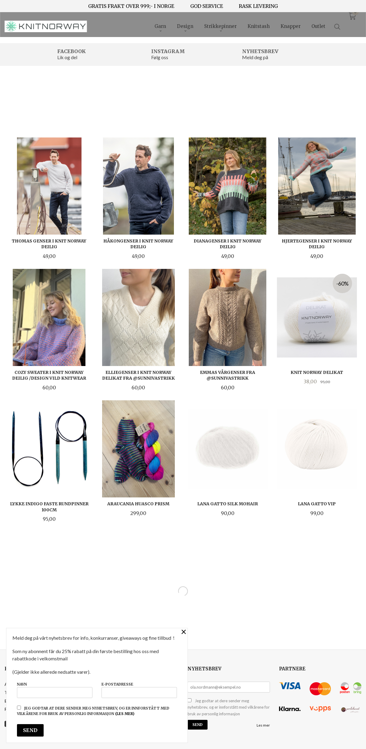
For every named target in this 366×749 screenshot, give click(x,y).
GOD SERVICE (206, 6)
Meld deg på (255, 57)
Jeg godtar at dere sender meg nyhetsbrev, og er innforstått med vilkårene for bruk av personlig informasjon (229, 707)
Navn (54, 690)
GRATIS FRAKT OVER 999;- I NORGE (131, 6)
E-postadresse (139, 690)
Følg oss (159, 57)
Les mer (263, 725)
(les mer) (125, 713)
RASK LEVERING (258, 6)
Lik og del (67, 57)
